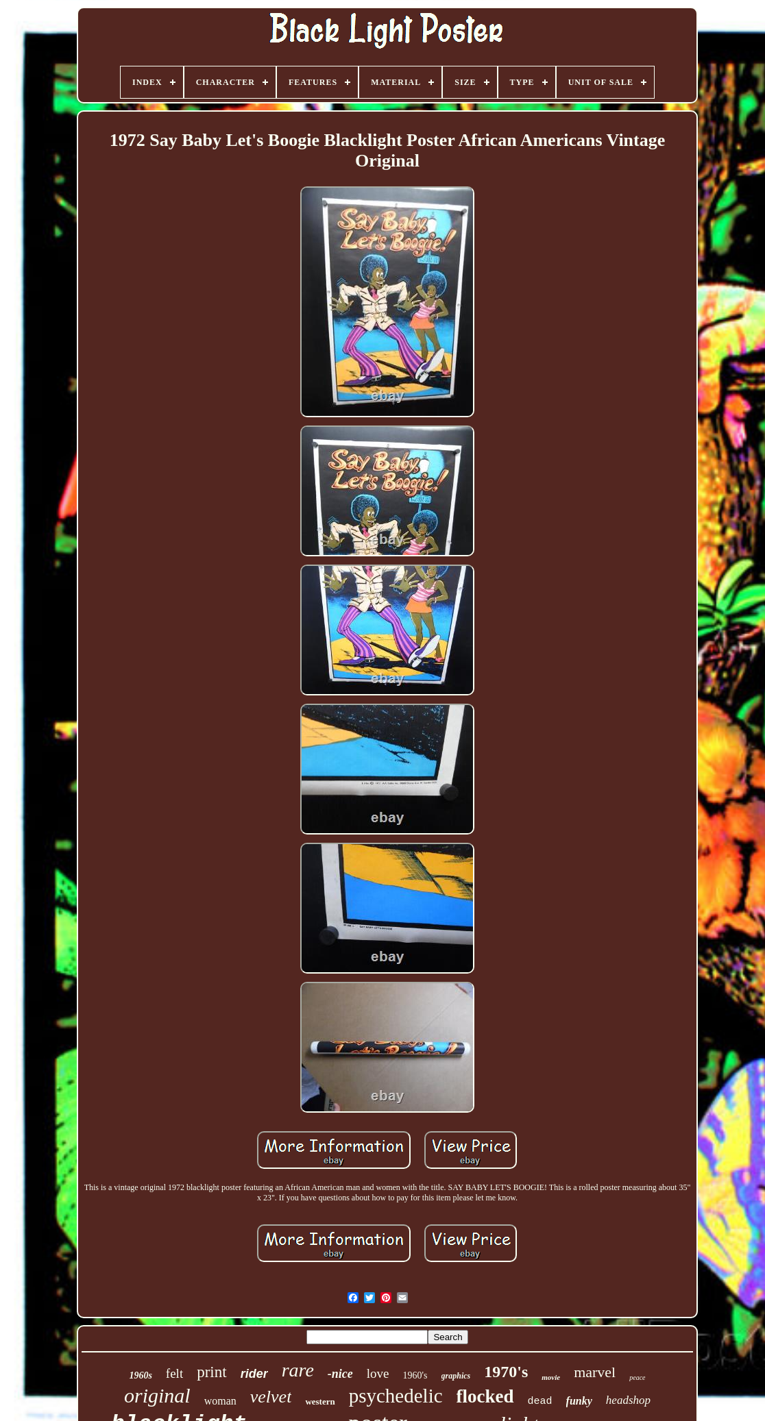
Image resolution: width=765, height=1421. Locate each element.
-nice (340, 1374)
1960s (140, 1375)
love (378, 1373)
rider (254, 1374)
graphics (456, 1376)
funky (579, 1401)
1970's (506, 1372)
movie (551, 1377)
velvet (271, 1397)
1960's (415, 1375)
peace (637, 1377)
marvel (595, 1372)
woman (220, 1401)
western (320, 1401)
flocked (485, 1396)
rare (298, 1370)
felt (174, 1373)
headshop (628, 1400)
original (157, 1395)
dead (540, 1401)
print (211, 1372)
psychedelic (396, 1396)
